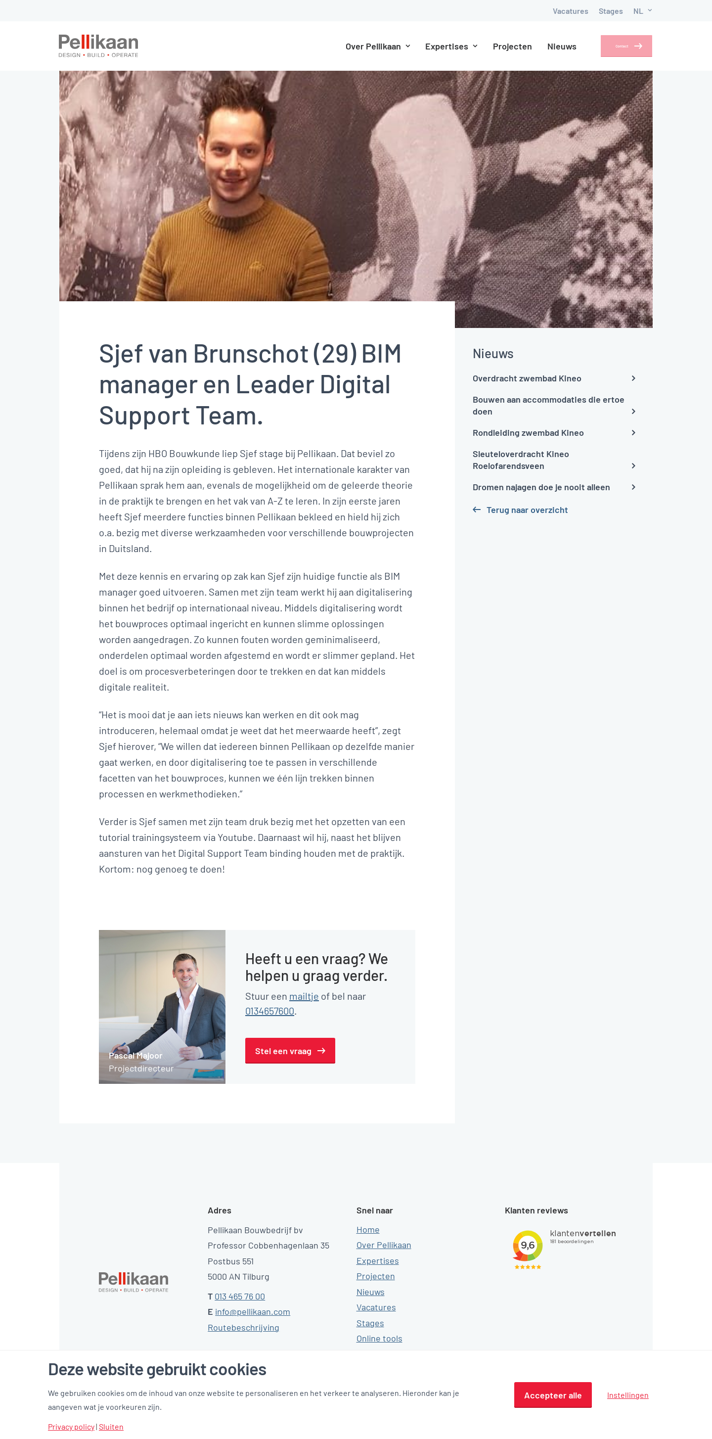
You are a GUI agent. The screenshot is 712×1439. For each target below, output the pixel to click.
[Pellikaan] (99, 46)
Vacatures (570, 10)
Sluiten (111, 1427)
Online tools (379, 1338)
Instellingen (628, 1394)
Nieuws (548, 46)
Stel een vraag (283, 1050)
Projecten (498, 46)
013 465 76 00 (240, 1296)
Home (368, 1229)
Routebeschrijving (243, 1327)
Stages (611, 10)
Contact (612, 46)
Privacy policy (71, 1427)
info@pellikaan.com (252, 1311)
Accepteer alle (553, 1395)
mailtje (304, 996)
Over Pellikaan (363, 46)
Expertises (437, 46)
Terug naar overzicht (527, 509)
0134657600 (269, 1011)
